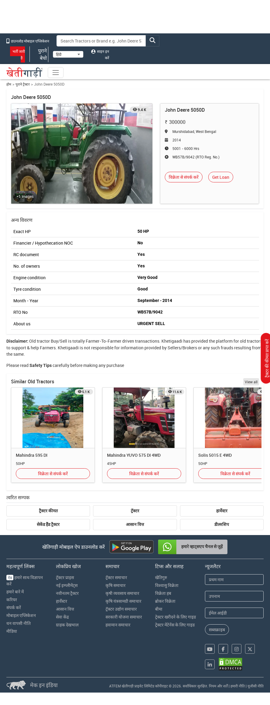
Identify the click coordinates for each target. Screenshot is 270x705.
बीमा (158, 609)
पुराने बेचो (38, 54)
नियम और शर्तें (218, 685)
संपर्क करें (13, 607)
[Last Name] (234, 596)
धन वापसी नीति (18, 623)
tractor (43, 341)
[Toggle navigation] (56, 72)
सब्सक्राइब (217, 629)
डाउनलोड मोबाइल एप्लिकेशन (27, 41)
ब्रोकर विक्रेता (165, 601)
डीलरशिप (221, 524)
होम (8, 84)
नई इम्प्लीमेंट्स (67, 585)
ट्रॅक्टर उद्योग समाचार (121, 609)
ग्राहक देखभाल (67, 625)
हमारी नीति (237, 685)
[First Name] (234, 579)
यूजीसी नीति (256, 685)
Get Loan (220, 177)
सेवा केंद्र (62, 617)
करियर (11, 599)
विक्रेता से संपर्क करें (184, 177)
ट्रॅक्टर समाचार (116, 577)
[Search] (101, 40)
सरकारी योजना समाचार (124, 617)
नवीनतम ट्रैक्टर (67, 593)
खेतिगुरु (161, 577)
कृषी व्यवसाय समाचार (122, 593)
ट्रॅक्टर (135, 510)
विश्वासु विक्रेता (166, 585)
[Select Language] (68, 54)
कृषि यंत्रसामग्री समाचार (123, 601)
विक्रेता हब (163, 593)
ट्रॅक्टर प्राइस (65, 577)
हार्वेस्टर (221, 510)
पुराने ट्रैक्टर (23, 84)
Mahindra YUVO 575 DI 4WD (134, 455)
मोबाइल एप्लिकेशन (21, 615)
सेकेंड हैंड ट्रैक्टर (48, 524)
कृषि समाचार (116, 585)
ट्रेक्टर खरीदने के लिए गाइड (175, 617)
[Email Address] (234, 613)
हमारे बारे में (15, 592)
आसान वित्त (135, 524)
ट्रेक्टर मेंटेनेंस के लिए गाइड (175, 625)
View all (251, 381)
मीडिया (11, 631)
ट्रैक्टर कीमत (48, 510)
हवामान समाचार (118, 625)
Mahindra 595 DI (31, 455)
